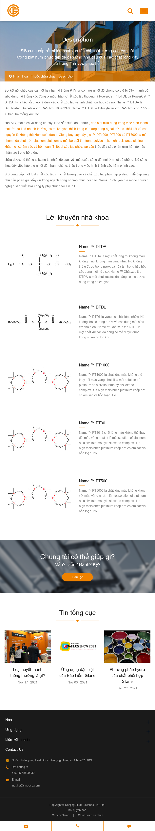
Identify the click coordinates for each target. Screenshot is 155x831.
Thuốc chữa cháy (43, 76)
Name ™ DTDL (92, 307)
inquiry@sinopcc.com (26, 785)
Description (66, 76)
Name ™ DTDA (92, 246)
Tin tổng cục (77, 612)
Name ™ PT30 (92, 423)
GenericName (60, 815)
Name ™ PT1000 (94, 365)
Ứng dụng (13, 730)
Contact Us (14, 749)
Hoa (25, 76)
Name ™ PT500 (93, 481)
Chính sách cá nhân (90, 815)
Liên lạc (77, 577)
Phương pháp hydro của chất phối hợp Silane (127, 675)
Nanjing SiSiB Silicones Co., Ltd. (85, 804)
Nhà (16, 76)
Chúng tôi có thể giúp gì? (77, 556)
